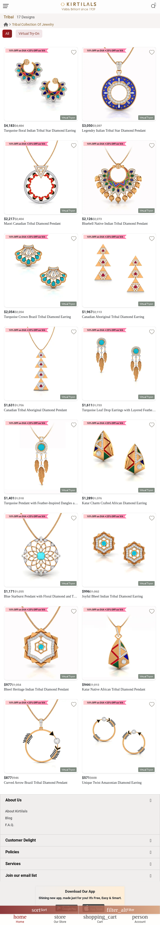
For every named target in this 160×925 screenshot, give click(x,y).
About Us (13, 800)
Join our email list (21, 875)
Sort (39, 910)
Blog (8, 818)
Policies (12, 852)
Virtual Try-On (29, 33)
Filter (121, 910)
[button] (68, 117)
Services (13, 863)
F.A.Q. (9, 825)
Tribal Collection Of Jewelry (33, 24)
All (7, 33)
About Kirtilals (16, 811)
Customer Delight (20, 840)
